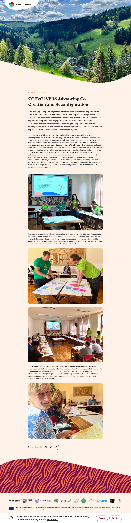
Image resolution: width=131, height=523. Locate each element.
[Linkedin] (116, 5)
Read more (52, 519)
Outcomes (108, 5)
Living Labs (84, 5)
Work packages (96, 5)
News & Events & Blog (70, 5)
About (57, 5)
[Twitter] (121, 5)
